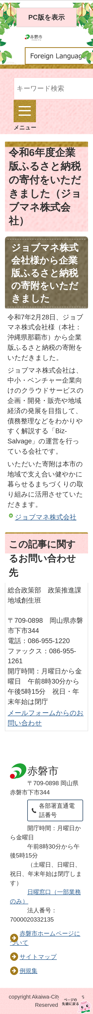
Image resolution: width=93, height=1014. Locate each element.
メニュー (25, 115)
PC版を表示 (46, 17)
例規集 (28, 970)
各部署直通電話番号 (57, 810)
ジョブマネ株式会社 (45, 517)
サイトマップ (38, 956)
